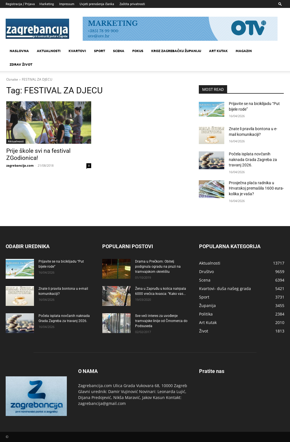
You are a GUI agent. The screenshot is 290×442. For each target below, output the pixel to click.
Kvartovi (77, 50)
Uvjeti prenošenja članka (97, 3)
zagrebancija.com (20, 165)
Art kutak (218, 50)
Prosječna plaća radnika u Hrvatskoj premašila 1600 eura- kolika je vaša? (256, 188)
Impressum (66, 3)
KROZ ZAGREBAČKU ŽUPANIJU (176, 50)
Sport (99, 50)
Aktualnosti (49, 50)
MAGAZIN (244, 50)
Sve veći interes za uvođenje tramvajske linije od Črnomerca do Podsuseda (161, 321)
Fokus (137, 50)
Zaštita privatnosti (132, 3)
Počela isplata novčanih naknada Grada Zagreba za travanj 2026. (253, 159)
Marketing (46, 3)
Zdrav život (21, 64)
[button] (280, 4)
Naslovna (19, 50)
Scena (118, 50)
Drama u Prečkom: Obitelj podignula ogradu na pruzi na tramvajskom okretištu (158, 266)
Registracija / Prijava (20, 3)
